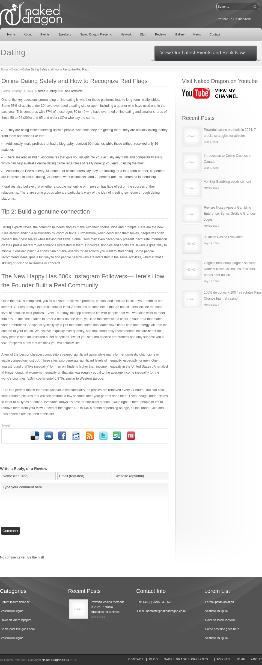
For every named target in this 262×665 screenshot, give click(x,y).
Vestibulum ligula (12, 611)
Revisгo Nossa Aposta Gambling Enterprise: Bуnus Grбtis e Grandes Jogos (230, 213)
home (240, 659)
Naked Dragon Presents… (187, 659)
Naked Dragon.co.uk (55, 659)
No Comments (73, 91)
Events (45, 34)
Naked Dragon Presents (96, 34)
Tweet (5, 425)
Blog (143, 34)
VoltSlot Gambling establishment (227, 182)
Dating (15, 69)
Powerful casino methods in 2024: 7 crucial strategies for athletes (107, 606)
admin (41, 91)
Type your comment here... (84, 503)
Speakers (64, 34)
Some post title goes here (18, 629)
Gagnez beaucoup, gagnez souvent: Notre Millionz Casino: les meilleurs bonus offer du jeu (230, 269)
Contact (215, 34)
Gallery (180, 34)
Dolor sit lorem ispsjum (16, 620)
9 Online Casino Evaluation (223, 237)
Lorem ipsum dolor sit (15, 602)
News (197, 34)
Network (126, 34)
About (28, 34)
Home (11, 34)
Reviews (160, 34)
